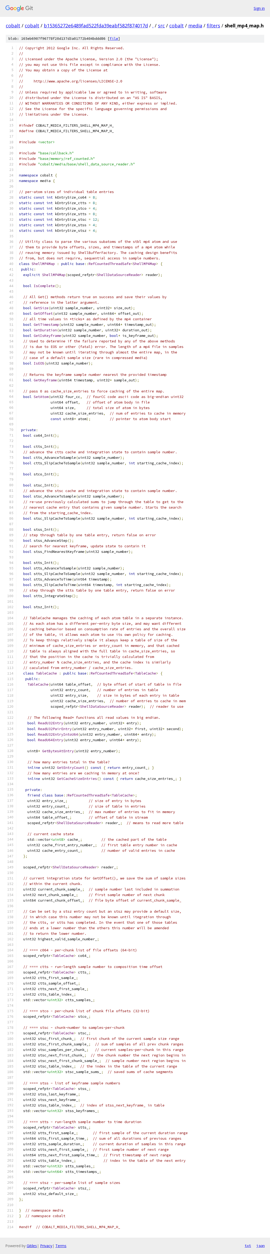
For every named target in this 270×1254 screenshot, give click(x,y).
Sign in (259, 8)
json (260, 1245)
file (114, 38)
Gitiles (32, 1245)
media (195, 25)
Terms (60, 1245)
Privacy (46, 1245)
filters (213, 25)
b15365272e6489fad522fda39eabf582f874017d (96, 25)
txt (248, 1245)
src (161, 25)
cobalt (13, 25)
